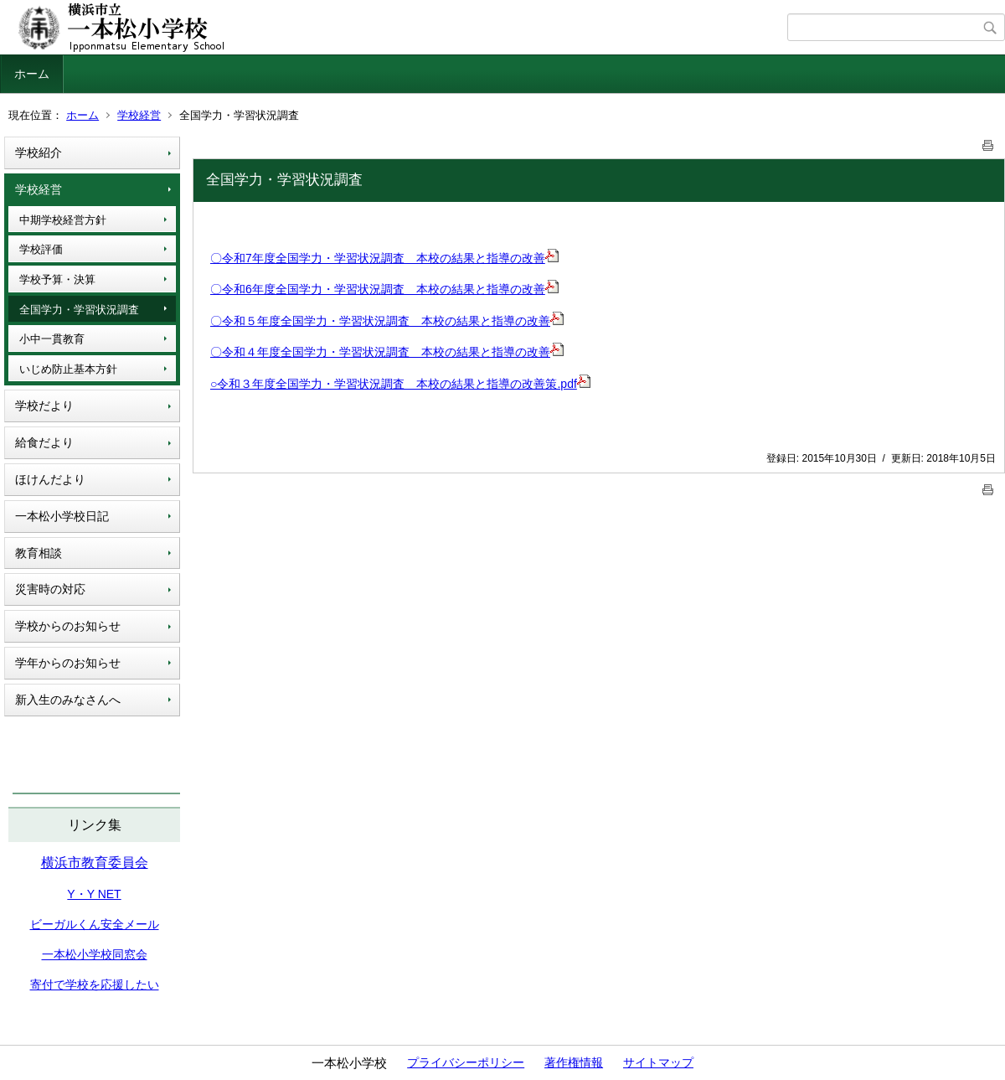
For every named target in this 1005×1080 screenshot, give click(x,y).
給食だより (44, 442)
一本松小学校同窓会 (94, 954)
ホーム (31, 73)
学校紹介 (38, 152)
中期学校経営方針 (62, 220)
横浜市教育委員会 (94, 862)
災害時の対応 (50, 589)
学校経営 (139, 115)
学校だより (44, 405)
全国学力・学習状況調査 (79, 309)
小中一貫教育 (52, 339)
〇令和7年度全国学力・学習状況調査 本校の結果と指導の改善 (377, 258)
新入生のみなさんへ (68, 699)
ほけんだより (50, 479)
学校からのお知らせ (68, 626)
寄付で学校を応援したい (94, 984)
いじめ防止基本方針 (68, 369)
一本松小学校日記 (62, 516)
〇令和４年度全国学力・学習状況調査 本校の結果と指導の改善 (380, 352)
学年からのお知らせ (68, 662)
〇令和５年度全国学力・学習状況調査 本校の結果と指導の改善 (380, 321)
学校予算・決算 (57, 279)
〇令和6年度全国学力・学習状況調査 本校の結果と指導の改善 (377, 289)
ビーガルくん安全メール (94, 924)
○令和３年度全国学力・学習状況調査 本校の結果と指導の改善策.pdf (400, 383)
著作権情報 (573, 1062)
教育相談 (38, 553)
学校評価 (41, 249)
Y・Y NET (94, 894)
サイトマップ (658, 1062)
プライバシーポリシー (465, 1062)
